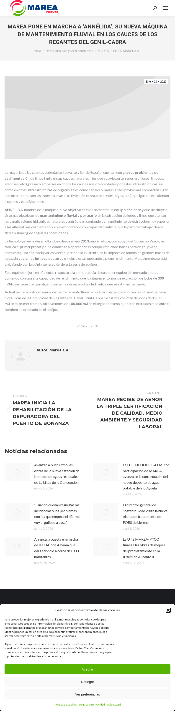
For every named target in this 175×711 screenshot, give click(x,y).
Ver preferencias (87, 694)
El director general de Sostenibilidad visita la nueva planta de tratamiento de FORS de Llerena (145, 513)
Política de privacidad (92, 704)
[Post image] (17, 472)
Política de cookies (65, 704)
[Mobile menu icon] (165, 8)
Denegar (87, 682)
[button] (168, 610)
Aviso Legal (114, 704)
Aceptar (87, 669)
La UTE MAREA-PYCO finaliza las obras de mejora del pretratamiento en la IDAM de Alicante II (144, 548)
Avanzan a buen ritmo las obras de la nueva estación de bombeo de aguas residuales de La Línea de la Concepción (57, 473)
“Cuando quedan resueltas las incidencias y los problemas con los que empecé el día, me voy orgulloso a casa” (57, 513)
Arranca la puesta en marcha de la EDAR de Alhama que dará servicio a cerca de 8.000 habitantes (57, 548)
